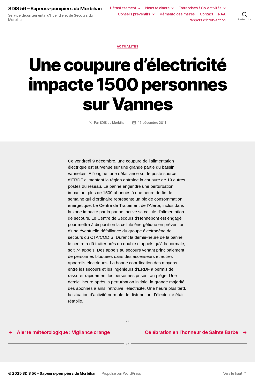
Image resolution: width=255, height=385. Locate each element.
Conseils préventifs (134, 14)
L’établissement (123, 8)
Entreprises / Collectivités (200, 8)
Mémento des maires (177, 14)
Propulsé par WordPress (121, 373)
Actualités (127, 46)
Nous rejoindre (157, 8)
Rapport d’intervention (207, 20)
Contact (206, 14)
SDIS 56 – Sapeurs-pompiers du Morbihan (55, 8)
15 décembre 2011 (152, 123)
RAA (222, 14)
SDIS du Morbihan (113, 123)
